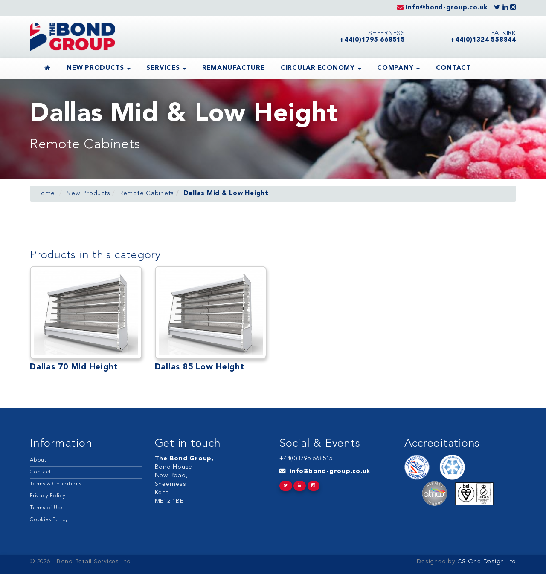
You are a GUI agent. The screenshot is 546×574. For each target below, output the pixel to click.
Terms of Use (46, 508)
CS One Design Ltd (486, 562)
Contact (453, 68)
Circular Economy (321, 68)
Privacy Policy (48, 496)
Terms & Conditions (55, 484)
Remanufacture (233, 68)
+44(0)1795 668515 (306, 459)
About (38, 460)
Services (166, 68)
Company (398, 68)
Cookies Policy (49, 519)
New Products (99, 68)
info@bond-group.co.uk (330, 471)
